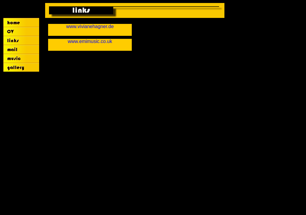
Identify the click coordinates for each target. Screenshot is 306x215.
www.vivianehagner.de (90, 26)
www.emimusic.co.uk (90, 41)
